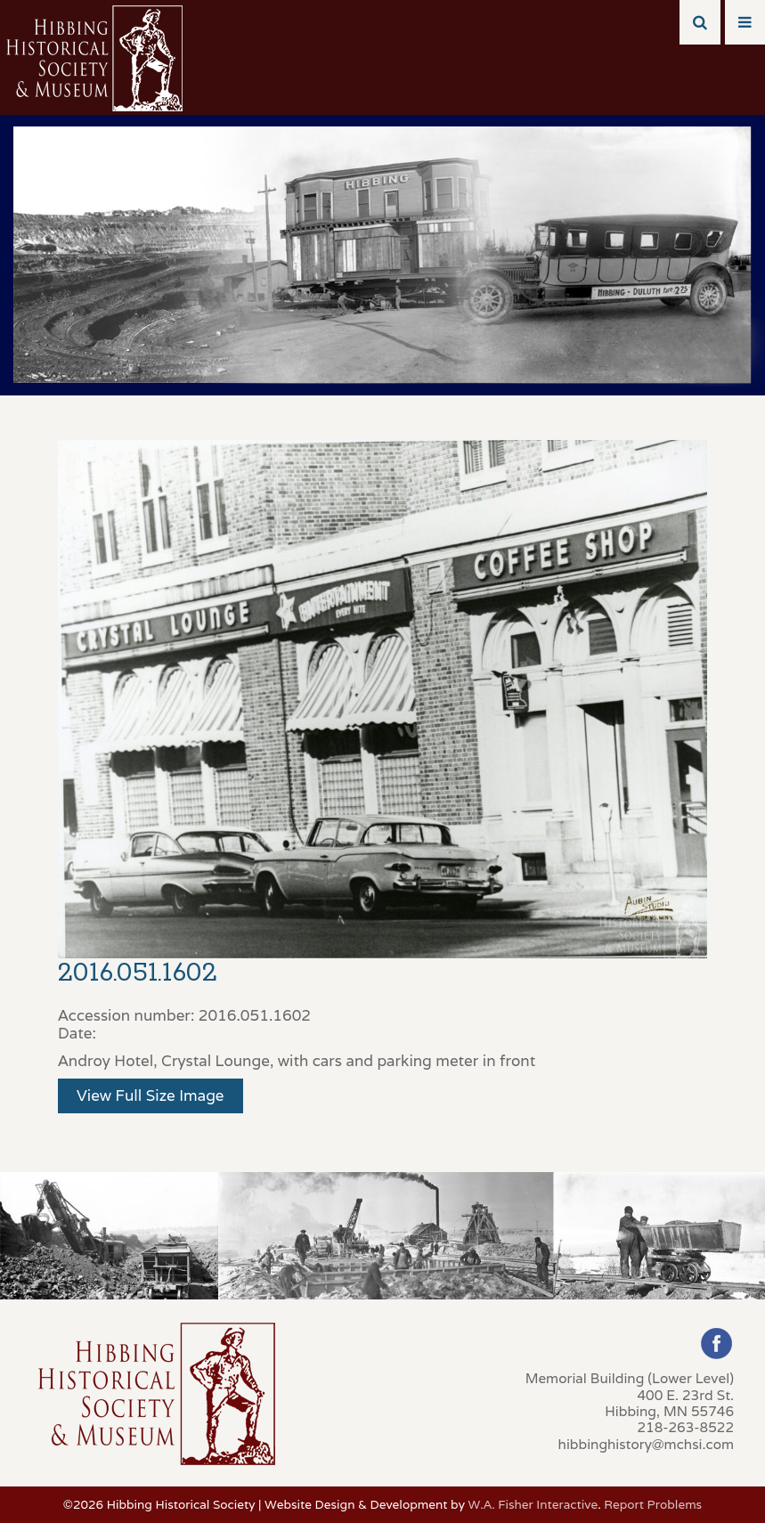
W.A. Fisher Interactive (533, 1504)
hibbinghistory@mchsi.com (646, 1444)
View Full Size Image (150, 1095)
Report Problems (653, 1504)
